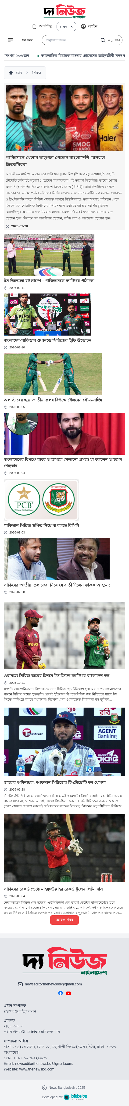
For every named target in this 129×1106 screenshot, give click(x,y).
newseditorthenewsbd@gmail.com (53, 984)
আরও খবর (64, 920)
